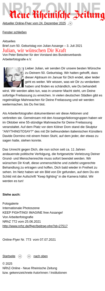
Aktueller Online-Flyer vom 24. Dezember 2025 (34, 23)
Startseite (8, 256)
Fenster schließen (14, 32)
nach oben (41, 256)
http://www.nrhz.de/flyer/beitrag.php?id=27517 (35, 226)
